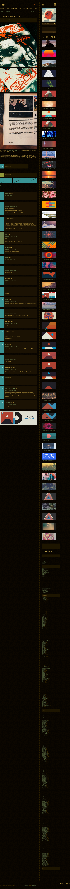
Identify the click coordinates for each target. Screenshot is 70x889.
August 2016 (44, 746)
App (43, 601)
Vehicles (43, 699)
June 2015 (44, 759)
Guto (6, 288)
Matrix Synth (44, 585)
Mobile (43, 658)
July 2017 (44, 734)
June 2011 (44, 809)
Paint (43, 665)
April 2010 (44, 824)
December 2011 (45, 803)
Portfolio (2, 8)
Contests (43, 614)
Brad (6, 377)
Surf (43, 691)
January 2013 (44, 789)
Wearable (44, 702)
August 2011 (44, 807)
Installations (44, 643)
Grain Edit (44, 573)
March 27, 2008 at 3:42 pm (10, 359)
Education (44, 622)
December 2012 (45, 790)
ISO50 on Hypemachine (46, 574)
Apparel (43, 602)
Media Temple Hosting (49, 551)
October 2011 (44, 805)
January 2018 (44, 728)
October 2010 (44, 817)
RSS (35, 4)
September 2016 (45, 745)
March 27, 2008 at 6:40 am (10, 301)
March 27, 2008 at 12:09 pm (11, 346)
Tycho (14, 162)
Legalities (44, 652)
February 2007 (44, 861)
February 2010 (44, 826)
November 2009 (45, 829)
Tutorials (43, 695)
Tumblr (43, 694)
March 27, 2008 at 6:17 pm (10, 369)
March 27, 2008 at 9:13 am (10, 313)
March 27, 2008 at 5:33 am (10, 270)
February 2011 (44, 813)
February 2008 (44, 851)
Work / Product (65, 883)
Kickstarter (44, 650)
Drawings (44, 621)
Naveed (7, 247)
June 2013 (44, 784)
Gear (43, 631)
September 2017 (45, 732)
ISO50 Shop (44, 578)
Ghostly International (45, 572)
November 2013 (45, 779)
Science (43, 682)
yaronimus (8, 402)
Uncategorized (44, 698)
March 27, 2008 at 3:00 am (10, 259)
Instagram (44, 642)
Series (43, 683)
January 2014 (44, 777)
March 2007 (44, 860)
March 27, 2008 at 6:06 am (10, 280)
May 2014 (44, 773)
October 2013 (44, 780)
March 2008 (44, 850)
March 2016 (44, 751)
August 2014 (44, 770)
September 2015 (45, 756)
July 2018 (44, 722)
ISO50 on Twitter (45, 576)
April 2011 (44, 811)
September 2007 (45, 856)
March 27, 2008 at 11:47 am (11, 334)
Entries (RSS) (26, 885)
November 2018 (45, 720)
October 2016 (44, 744)
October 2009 (44, 830)
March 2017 (44, 738)
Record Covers (44, 679)
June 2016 (44, 748)
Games (43, 630)
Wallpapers (44, 701)
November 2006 (45, 864)
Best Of (43, 604)
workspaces (44, 707)
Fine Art (43, 627)
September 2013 (45, 781)
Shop (8, 8)
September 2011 (45, 806)
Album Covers (44, 599)
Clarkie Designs (45, 570)
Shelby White (44, 561)
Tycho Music (14, 8)
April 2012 (44, 799)
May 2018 (44, 724)
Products (43, 675)
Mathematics (44, 655)
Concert (43, 613)
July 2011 (44, 808)
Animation (44, 600)
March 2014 (44, 775)
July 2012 (44, 796)
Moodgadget (44, 589)
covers (43, 615)
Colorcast (44, 612)
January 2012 (44, 802)
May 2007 (44, 858)
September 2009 (45, 831)
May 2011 (44, 810)
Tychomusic (44, 592)
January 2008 (44, 852)
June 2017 (44, 735)
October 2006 (44, 865)
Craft (43, 616)
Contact (26, 8)
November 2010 (45, 816)
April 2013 (44, 786)
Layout (43, 651)
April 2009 (44, 836)
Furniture (43, 629)
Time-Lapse (44, 692)
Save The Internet (45, 590)
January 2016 (44, 752)
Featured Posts (49, 37)
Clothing (43, 611)
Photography (44, 666)
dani (6, 257)
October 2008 (44, 842)
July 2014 (44, 771)
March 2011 (44, 812)
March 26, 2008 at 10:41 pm (11, 195)
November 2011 (45, 804)
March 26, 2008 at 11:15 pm (11, 220)
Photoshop (44, 667)
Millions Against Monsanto (46, 588)
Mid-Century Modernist (46, 587)
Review (43, 681)
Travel (43, 693)
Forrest (7, 193)
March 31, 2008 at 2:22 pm (10, 379)
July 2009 (44, 833)
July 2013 (44, 783)
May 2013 (44, 785)
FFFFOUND (44, 571)
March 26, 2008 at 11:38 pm (11, 236)
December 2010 (45, 815)
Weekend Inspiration (45, 705)
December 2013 (45, 778)
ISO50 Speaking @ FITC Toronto (6, 11)
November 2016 (45, 743)
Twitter (31, 8)
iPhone (43, 647)
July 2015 (44, 758)
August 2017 (44, 733)
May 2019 (44, 717)
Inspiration (44, 641)
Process (43, 672)
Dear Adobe (44, 617)
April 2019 (44, 718)
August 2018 (44, 721)
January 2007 (44, 862)
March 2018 (44, 726)
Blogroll (43, 605)
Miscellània (44, 656)
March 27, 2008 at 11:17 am (11, 323)
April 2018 (44, 725)
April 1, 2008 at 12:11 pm (10, 390)
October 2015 (44, 755)
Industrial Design (45, 640)
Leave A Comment (9, 190)
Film (43, 626)
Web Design (44, 703)
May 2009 (44, 835)
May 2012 (44, 798)
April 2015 (44, 761)
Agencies (44, 598)
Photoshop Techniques (46, 668)
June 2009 (44, 834)
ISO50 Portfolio (45, 577)
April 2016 (44, 750)
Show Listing (44, 684)
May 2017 (44, 736)
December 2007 (45, 853)
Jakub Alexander (45, 559)
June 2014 (44, 772)
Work (43, 706)
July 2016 (44, 747)
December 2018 (45, 719)
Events (43, 623)
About (20, 8)
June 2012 (44, 797)
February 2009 (44, 838)
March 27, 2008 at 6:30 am (10, 291)
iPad (43, 646)
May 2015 (44, 760)
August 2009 (44, 832)
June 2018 (44, 723)
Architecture (44, 603)
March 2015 (44, 762)
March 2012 (44, 800)
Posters (43, 670)
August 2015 (44, 757)
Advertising (44, 597)
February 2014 (44, 776)
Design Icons (44, 619)
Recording (44, 680)
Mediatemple (44, 586)
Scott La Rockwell (10, 388)
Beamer (43, 563)
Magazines (44, 654)
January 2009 (44, 839)
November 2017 (45, 730)
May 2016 (44, 749)
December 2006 (45, 863)
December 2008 (45, 840)
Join (36, 8)
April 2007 (44, 859)
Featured (43, 625)
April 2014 (44, 774)
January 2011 (44, 814)
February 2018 (44, 727)
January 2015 (44, 764)
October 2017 (44, 731)
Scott (9, 19)
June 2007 (44, 857)
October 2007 (44, 855)
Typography (44, 697)
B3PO (43, 569)
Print (43, 671)
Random (43, 677)
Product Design (45, 674)
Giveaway (44, 632)
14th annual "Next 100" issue (12, 150)
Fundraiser (44, 628)
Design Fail (44, 618)
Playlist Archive (49, 24)
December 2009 (45, 828)
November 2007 (45, 854)
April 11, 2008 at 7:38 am (10, 404)
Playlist (49, 4)
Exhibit (43, 624)
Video (43, 700)
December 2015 (45, 753)
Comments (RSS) (34, 885)
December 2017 (45, 729)
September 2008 (45, 843)
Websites (44, 704)
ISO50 (43, 648)
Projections (44, 676)
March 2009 (44, 837)
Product (43, 673)
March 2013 (44, 787)
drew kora (8, 268)
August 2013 (44, 782)
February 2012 (44, 801)
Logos (43, 653)
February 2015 (44, 763)
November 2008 (45, 841)
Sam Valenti (44, 562)
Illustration (44, 639)
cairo (6, 299)
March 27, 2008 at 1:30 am (10, 249)
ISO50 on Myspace (45, 575)
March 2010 (44, 825)
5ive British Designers (33, 11)
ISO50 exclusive (45, 649)
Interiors (43, 644)
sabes (7, 310)
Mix (43, 657)
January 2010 (44, 827)
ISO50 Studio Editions (46, 579)
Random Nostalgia (45, 678)
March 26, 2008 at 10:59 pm (11, 206)
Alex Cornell (44, 560)
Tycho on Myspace (45, 591)
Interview (43, 645)
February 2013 (44, 788)
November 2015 (45, 754)
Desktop (43, 620)
